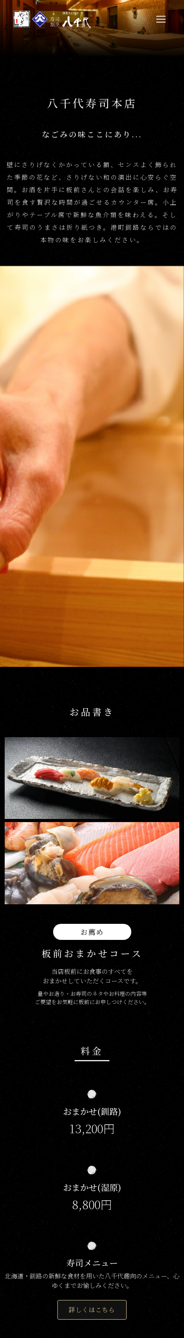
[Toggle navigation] (160, 19)
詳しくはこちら (92, 1309)
